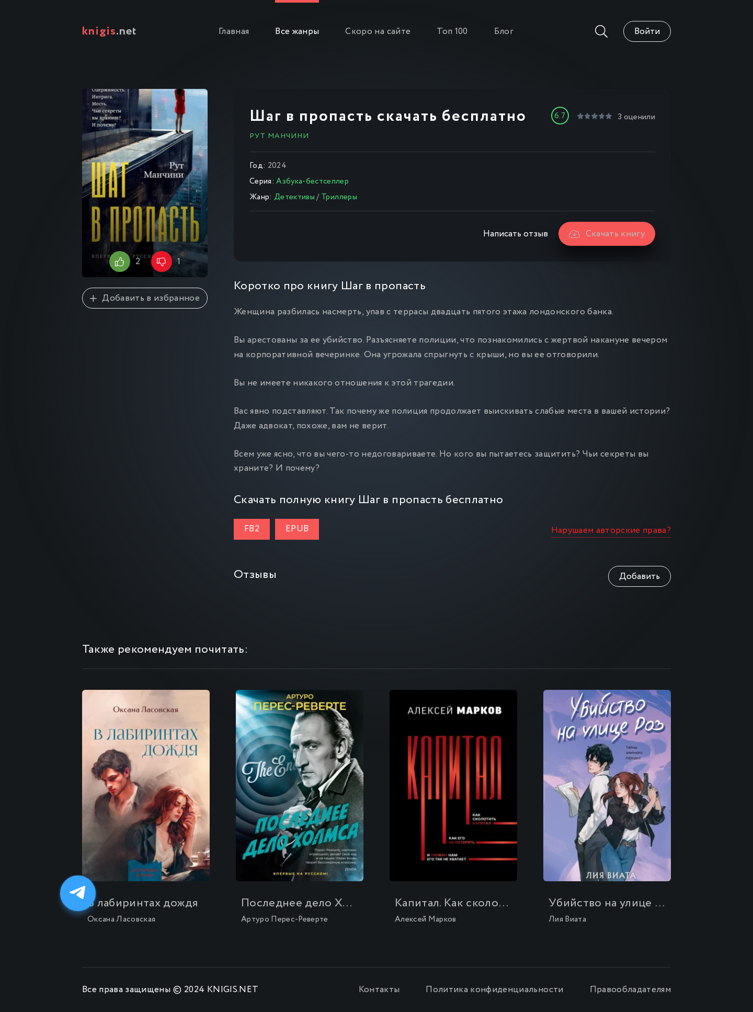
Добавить (639, 576)
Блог (504, 31)
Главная (234, 31)
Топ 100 (452, 31)
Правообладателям (630, 989)
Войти (647, 31)
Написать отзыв (515, 234)
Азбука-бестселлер (312, 181)
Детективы (294, 197)
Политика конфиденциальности (494, 989)
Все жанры (297, 31)
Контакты (379, 989)
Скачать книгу (607, 234)
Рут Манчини (279, 136)
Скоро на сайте (377, 31)
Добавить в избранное (145, 298)
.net (109, 31)
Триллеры (339, 197)
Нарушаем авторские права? (611, 530)
